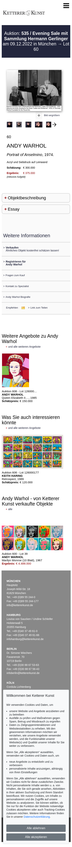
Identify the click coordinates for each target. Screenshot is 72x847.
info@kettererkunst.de (20, 605)
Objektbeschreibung (27, 197)
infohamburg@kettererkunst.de (25, 639)
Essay (13, 209)
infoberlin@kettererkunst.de (23, 673)
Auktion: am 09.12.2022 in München (35, 38)
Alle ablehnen (36, 828)
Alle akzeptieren (36, 837)
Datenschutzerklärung (37, 816)
